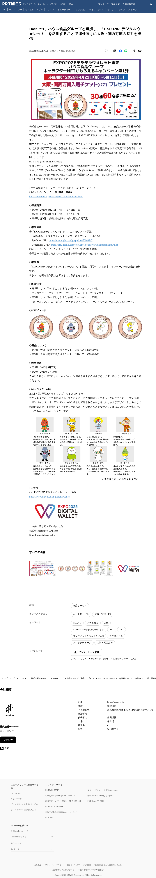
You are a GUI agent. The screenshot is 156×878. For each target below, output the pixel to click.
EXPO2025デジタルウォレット (88, 629)
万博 (106, 623)
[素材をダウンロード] (134, 50)
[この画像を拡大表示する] (42, 569)
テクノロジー (15, 9)
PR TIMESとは (17, 793)
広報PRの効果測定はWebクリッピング (61, 812)
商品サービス (80, 605)
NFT (112, 629)
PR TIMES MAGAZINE (54, 806)
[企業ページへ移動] (9, 710)
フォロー (8, 740)
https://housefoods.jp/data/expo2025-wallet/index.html (56, 196)
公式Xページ (16, 843)
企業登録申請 (129, 4)
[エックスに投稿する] (114, 50)
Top (4, 9)
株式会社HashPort (38, 678)
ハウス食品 (92, 623)
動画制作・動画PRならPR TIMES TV (60, 795)
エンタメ (50, 9)
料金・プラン (16, 798)
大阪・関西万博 (105, 642)
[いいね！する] (106, 50)
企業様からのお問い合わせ (63, 869)
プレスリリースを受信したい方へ (24, 804)
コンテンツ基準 (73, 865)
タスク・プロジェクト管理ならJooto (102, 790)
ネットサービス (81, 614)
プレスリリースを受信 (109, 4)
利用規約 (87, 865)
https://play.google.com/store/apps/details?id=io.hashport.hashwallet (84, 244)
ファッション (79, 9)
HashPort (77, 623)
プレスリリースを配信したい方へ (24, 809)
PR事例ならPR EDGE (95, 801)
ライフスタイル (96, 9)
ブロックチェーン (82, 642)
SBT (121, 629)
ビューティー (64, 9)
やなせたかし (116, 636)
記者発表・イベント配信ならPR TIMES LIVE (63, 801)
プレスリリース (19, 678)
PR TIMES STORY (52, 790)
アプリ (40, 9)
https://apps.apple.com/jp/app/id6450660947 (70, 240)
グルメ (122, 9)
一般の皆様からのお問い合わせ (91, 869)
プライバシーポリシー (54, 865)
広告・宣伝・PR (102, 614)
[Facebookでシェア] (120, 50)
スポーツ (132, 9)
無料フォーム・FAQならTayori (100, 795)
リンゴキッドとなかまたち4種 (88, 636)
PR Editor (49, 817)
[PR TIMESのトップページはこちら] (37, 4)
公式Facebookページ (19, 831)
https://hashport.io (115, 702)
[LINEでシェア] (125, 50)
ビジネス (111, 9)
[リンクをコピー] (139, 50)
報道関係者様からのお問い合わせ (108, 865)
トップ (5, 678)
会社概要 (37, 865)
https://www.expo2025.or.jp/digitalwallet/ (49, 496)
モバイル (29, 9)
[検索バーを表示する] (151, 4)
